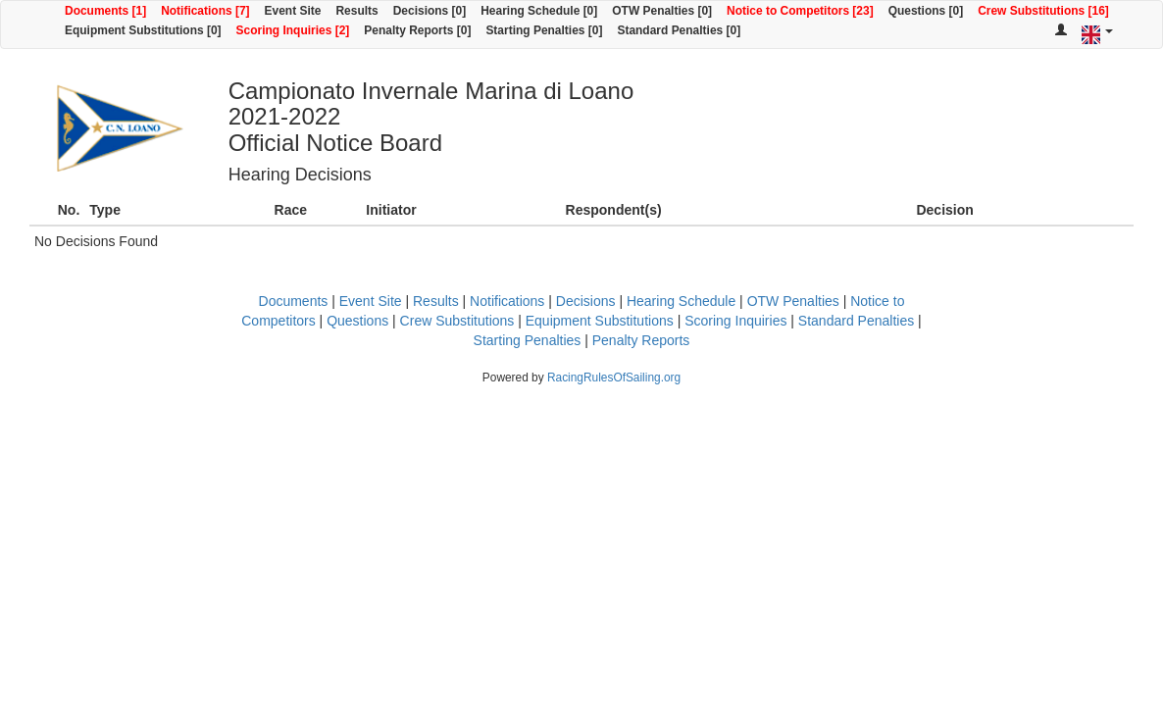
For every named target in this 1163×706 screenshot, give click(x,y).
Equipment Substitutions (600, 320)
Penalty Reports (641, 340)
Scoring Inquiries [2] (293, 30)
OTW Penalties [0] (662, 11)
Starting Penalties (528, 340)
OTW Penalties (793, 301)
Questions (357, 320)
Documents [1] (105, 11)
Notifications (507, 301)
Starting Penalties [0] (543, 30)
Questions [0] (925, 11)
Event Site (293, 11)
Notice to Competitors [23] (800, 11)
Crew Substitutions (457, 320)
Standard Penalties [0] (678, 30)
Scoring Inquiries (735, 320)
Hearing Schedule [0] (538, 11)
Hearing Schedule (681, 301)
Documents (294, 301)
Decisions (586, 301)
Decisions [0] (430, 11)
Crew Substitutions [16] (1043, 11)
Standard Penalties (856, 320)
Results (356, 11)
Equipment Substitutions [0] (143, 30)
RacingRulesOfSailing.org (614, 377)
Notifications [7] (205, 11)
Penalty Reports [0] (417, 30)
